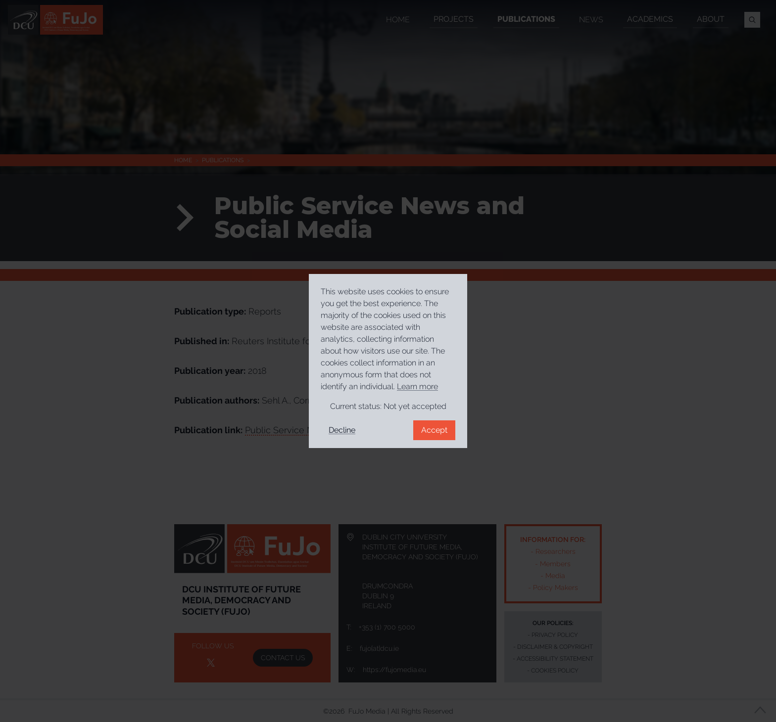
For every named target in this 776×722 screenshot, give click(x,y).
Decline (342, 430)
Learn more (417, 386)
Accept (434, 430)
